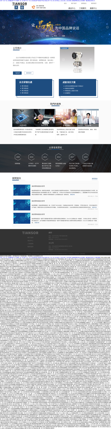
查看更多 (95, 178)
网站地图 (97, 257)
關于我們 (73, 3)
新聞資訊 (83, 3)
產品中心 (71, 8)
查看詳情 (72, 194)
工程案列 (82, 8)
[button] (107, 27)
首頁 (65, 3)
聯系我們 (93, 3)
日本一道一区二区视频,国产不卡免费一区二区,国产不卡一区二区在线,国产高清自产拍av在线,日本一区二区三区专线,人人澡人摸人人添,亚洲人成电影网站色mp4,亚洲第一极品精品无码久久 (47, 0)
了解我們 (17, 73)
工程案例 (30, 243)
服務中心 (93, 8)
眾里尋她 (82, 253)
